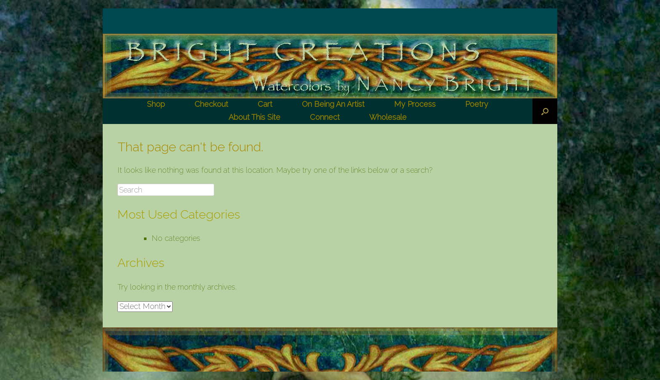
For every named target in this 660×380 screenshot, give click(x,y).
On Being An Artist (333, 104)
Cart (265, 104)
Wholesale (388, 117)
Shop (156, 104)
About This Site (254, 117)
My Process (415, 104)
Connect (325, 117)
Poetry (476, 104)
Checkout (211, 104)
